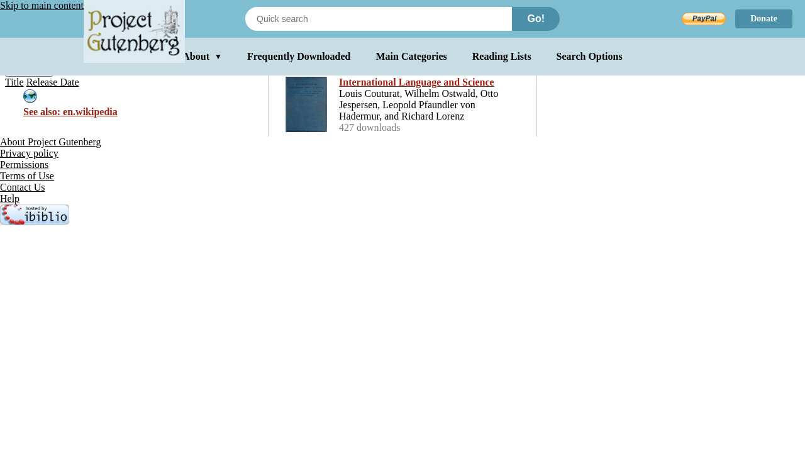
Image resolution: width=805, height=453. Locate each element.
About (202, 56)
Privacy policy (29, 153)
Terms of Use (27, 176)
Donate (763, 18)
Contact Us (22, 187)
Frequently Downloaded (299, 56)
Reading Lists (501, 56)
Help (9, 198)
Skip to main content (42, 5)
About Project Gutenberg (50, 142)
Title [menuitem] (14, 82)
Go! (536, 18)
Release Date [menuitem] (52, 82)
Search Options (590, 56)
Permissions (24, 164)
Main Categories (411, 56)
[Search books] (378, 19)
